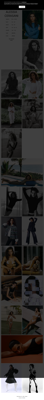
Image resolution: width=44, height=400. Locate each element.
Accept (22, 6)
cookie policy (24, 2)
